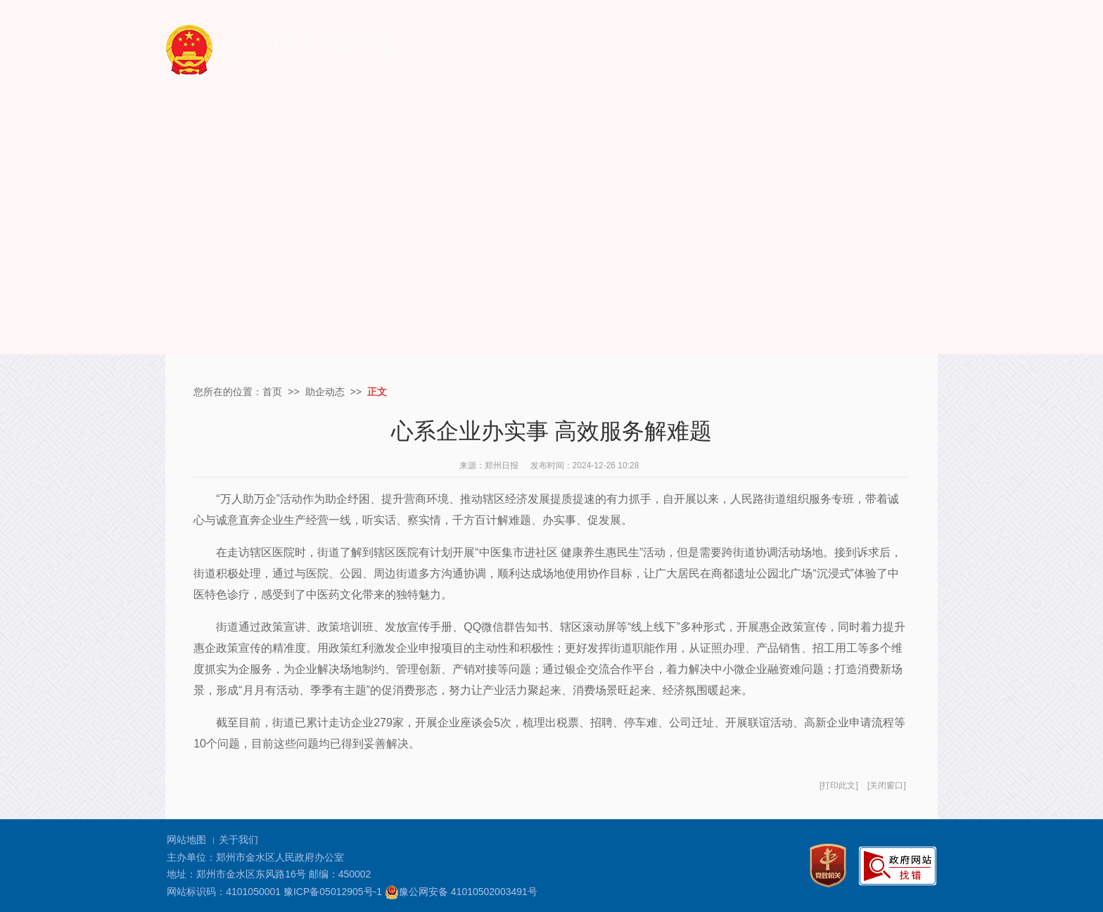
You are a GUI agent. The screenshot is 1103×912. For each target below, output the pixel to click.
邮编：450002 (340, 874)
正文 (377, 391)
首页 (272, 391)
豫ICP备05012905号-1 (332, 891)
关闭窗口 (886, 785)
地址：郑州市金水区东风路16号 (236, 874)
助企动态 (325, 391)
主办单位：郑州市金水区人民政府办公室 (255, 857)
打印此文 (838, 785)
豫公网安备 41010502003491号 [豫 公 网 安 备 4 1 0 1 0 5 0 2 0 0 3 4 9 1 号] (461, 892)
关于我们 (238, 839)
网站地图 (186, 839)
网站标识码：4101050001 (224, 891)
